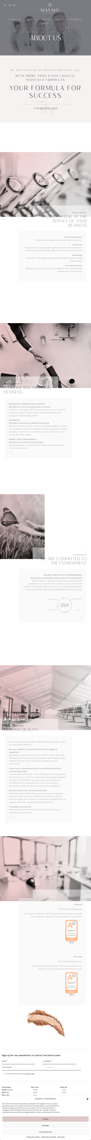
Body (35, 1092)
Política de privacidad (48, 1137)
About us (31, 19)
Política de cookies (33, 1137)
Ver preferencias (45, 1132)
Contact (45, 23)
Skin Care (45, 19)
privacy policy (30, 1074)
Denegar (45, 1125)
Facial (35, 1090)
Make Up (59, 19)
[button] (87, 1099)
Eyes (64, 1092)
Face (64, 1090)
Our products (75, 19)
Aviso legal (60, 1137)
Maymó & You (15, 19)
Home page (6, 1087)
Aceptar (45, 1119)
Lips (34, 1095)
